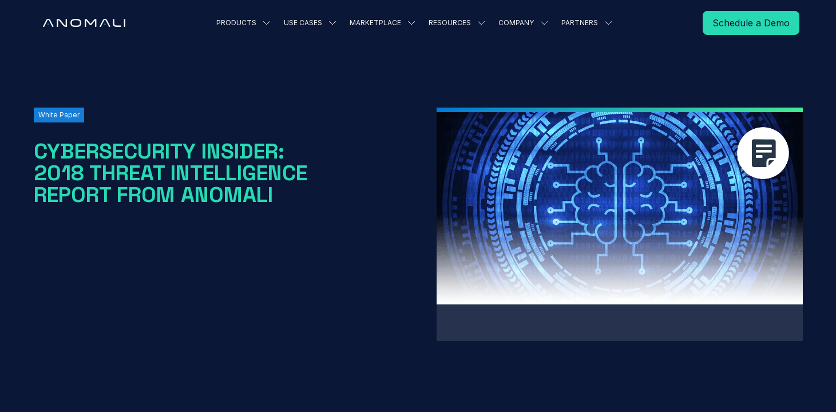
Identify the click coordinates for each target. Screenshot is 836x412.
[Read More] (751, 22)
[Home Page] (84, 22)
